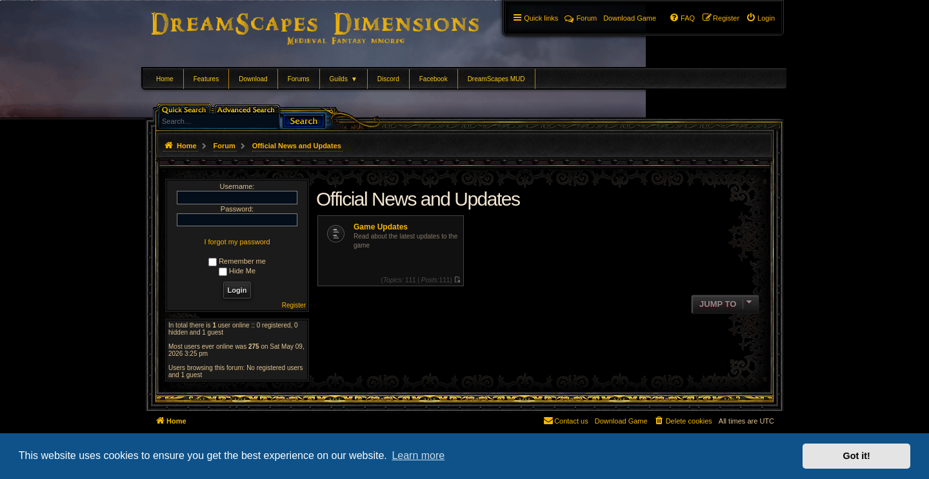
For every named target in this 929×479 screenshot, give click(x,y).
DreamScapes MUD (496, 79)
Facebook (433, 79)
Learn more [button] (418, 455)
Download (253, 79)
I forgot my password (237, 242)
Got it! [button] (856, 456)
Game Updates (381, 226)
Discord (388, 79)
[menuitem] (760, 18)
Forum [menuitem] (580, 18)
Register (294, 305)
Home (165, 79)
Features (206, 79)
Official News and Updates (417, 199)
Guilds (343, 79)
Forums (299, 79)
